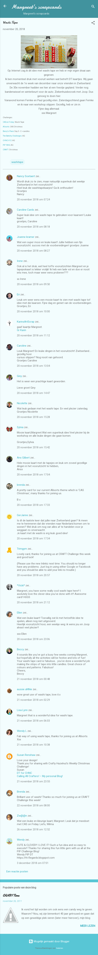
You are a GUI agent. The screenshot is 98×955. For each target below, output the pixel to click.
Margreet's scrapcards (36, 7)
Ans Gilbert (23, 457)
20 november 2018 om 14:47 (33, 393)
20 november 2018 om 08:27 (33, 250)
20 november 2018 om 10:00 (33, 311)
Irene (20, 261)
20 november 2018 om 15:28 (33, 417)
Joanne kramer (25, 237)
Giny (19, 376)
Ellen (19, 612)
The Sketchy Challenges (12, 136)
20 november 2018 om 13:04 (33, 365)
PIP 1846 (6, 145)
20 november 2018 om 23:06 (33, 639)
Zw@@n (22, 815)
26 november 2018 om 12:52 (33, 829)
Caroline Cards (25, 209)
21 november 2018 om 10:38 (33, 744)
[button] (93, 23)
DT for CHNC (24, 773)
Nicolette (22, 403)
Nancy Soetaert (26, 176)
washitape (17, 162)
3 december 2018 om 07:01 (32, 863)
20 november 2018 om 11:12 (33, 335)
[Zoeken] (93, 7)
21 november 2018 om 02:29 (33, 699)
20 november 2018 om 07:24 (33, 199)
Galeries (59, 948)
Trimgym (22, 548)
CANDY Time (11, 895)
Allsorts (6, 127)
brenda (21, 484)
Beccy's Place (8, 131)
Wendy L (22, 731)
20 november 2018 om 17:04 (33, 474)
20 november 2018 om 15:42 (33, 447)
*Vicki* (21, 585)
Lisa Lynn (22, 710)
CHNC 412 (7, 140)
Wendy (21, 839)
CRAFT (5, 150)
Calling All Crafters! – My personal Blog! (40, 776)
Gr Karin (21, 330)
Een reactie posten (17, 871)
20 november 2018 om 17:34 (33, 538)
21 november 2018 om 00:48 (33, 679)
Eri (18, 294)
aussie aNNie (24, 689)
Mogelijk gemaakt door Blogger (49, 941)
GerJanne (22, 515)
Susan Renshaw (26, 755)
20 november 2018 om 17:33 (33, 505)
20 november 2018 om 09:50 (33, 284)
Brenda (21, 791)
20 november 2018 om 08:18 (33, 226)
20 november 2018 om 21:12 (33, 602)
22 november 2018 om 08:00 (33, 805)
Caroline (21, 345)
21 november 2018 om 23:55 (33, 781)
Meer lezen (87, 925)
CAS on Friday (8, 122)
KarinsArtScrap (25, 321)
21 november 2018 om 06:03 (33, 720)
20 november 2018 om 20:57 (33, 575)
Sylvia (20, 427)
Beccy (20, 649)
